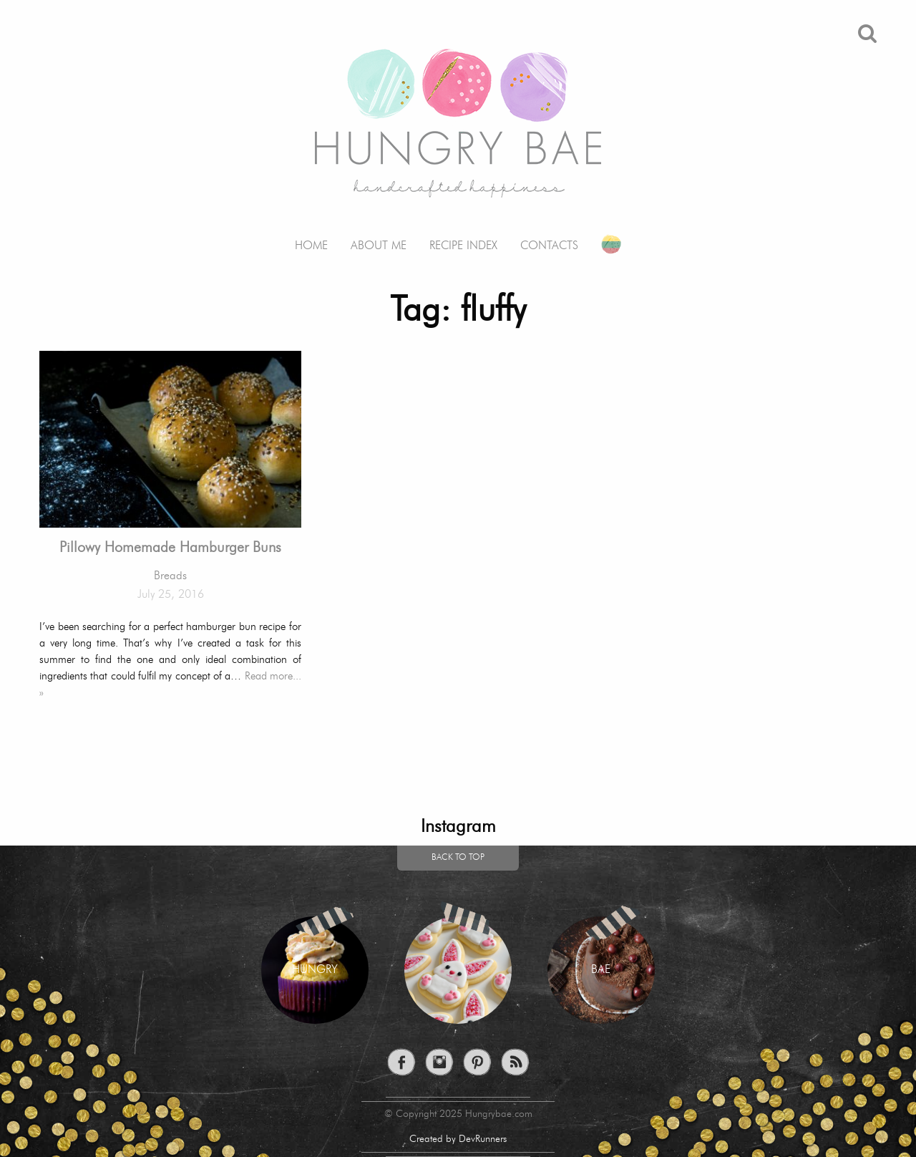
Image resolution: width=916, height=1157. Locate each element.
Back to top (458, 857)
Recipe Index (463, 246)
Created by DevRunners (458, 1139)
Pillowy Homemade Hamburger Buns (170, 548)
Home (311, 246)
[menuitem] (311, 235)
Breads (170, 576)
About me (378, 246)
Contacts (549, 246)
